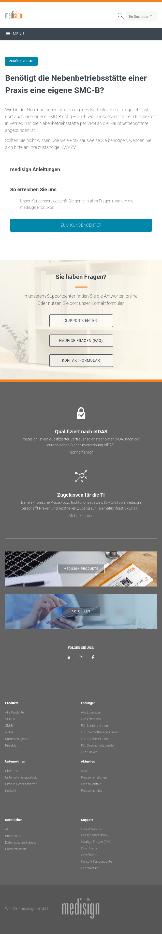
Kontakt (10, 791)
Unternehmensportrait (21, 777)
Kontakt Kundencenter (97, 861)
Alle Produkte (14, 712)
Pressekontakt (91, 784)
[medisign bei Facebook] (93, 657)
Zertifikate (88, 855)
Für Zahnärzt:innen (94, 725)
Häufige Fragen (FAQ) (96, 842)
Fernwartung (90, 868)
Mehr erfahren (80, 452)
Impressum (13, 836)
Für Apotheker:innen (95, 739)
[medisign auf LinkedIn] (68, 657)
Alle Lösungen (91, 712)
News (85, 771)
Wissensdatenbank (94, 835)
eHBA (9, 732)
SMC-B (10, 719)
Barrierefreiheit (15, 849)
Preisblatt (12, 745)
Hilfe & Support (92, 829)
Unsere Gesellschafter (21, 784)
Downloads (89, 848)
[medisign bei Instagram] (80, 657)
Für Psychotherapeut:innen (100, 732)
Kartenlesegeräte (17, 739)
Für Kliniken (89, 752)
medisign (26, 15)
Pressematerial (91, 791)
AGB (8, 829)
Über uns (11, 771)
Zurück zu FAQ (21, 61)
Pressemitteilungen (95, 777)
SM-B (9, 725)
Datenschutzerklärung (21, 842)
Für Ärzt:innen (91, 719)
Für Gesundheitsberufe (97, 745)
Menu (14, 33)
